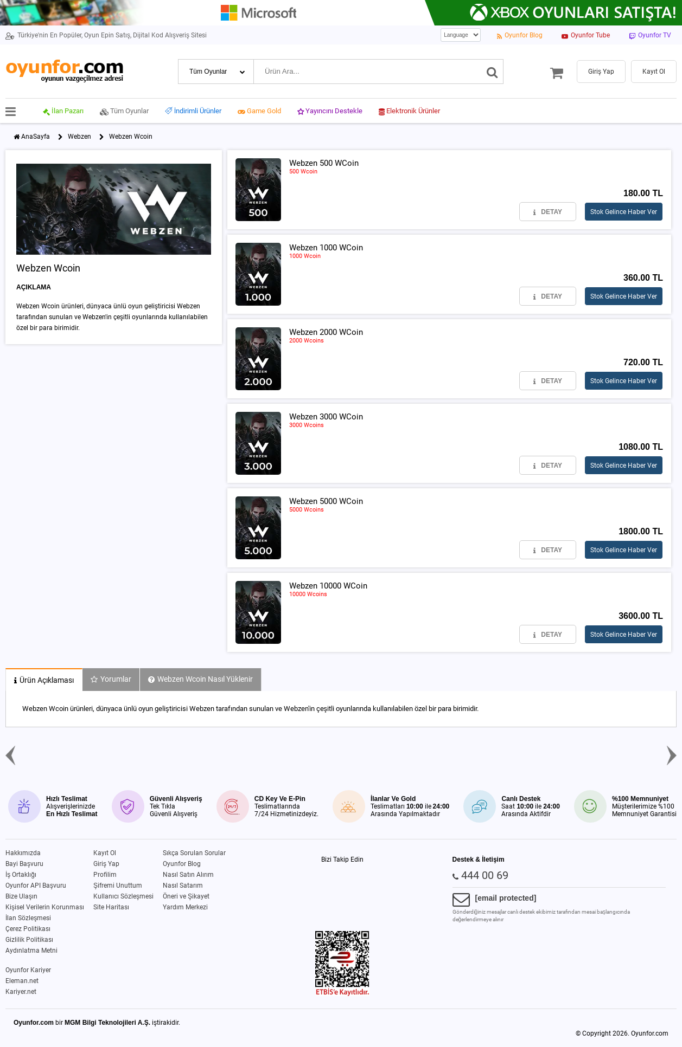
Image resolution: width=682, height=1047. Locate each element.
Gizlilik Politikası (29, 939)
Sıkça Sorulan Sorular (194, 853)
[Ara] (492, 71)
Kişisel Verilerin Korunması (44, 907)
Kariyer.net (20, 992)
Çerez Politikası (27, 929)
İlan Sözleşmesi (28, 918)
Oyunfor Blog (182, 864)
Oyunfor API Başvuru (35, 885)
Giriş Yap (106, 864)
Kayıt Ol (104, 853)
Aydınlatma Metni (31, 950)
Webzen (79, 136)
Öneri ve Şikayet (186, 896)
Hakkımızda (23, 853)
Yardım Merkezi (185, 907)
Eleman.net (22, 981)
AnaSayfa (35, 136)
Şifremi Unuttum (117, 885)
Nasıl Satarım (183, 885)
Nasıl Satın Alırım (188, 874)
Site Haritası (111, 907)
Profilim (105, 874)
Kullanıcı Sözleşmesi (123, 896)
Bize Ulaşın (21, 896)
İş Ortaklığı (20, 874)
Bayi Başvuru (24, 864)
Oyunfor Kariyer (28, 970)
